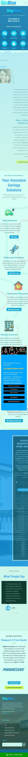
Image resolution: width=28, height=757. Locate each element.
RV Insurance (14, 389)
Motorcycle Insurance (14, 386)
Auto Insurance (14, 397)
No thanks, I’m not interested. (14, 412)
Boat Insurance (14, 392)
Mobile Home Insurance (14, 401)
